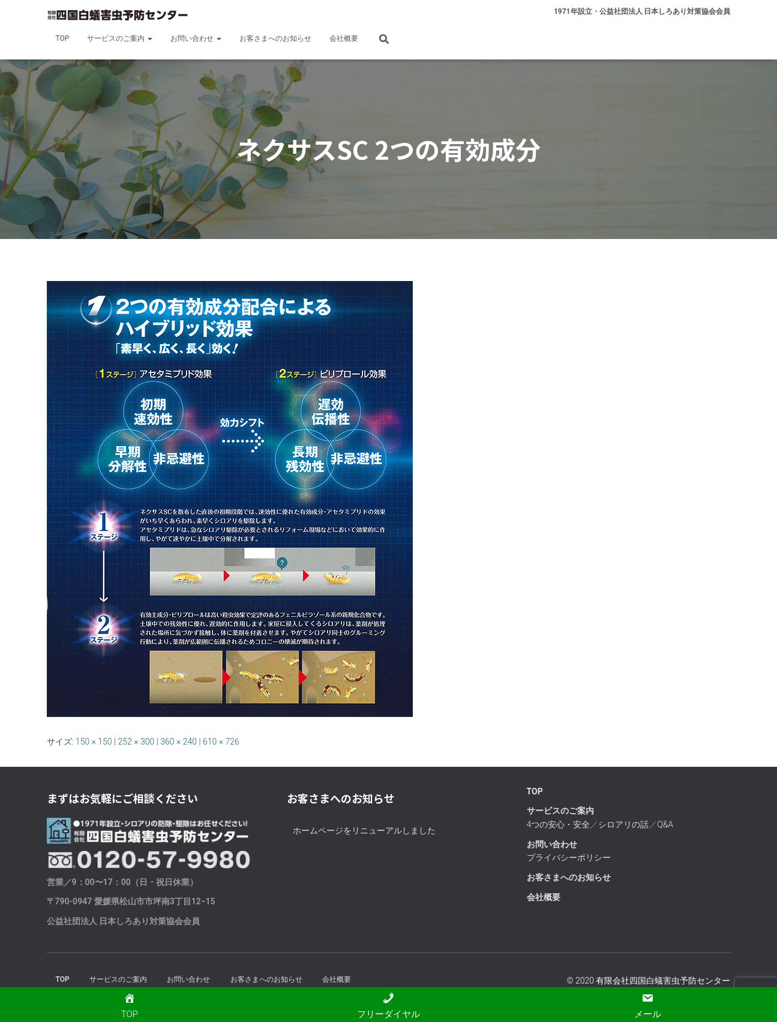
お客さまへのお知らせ (275, 38)
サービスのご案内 (119, 38)
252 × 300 (136, 741)
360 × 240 (178, 741)
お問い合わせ (195, 38)
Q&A (665, 824)
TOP (63, 38)
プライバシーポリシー (569, 857)
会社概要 (343, 38)
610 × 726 (221, 741)
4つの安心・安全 (558, 824)
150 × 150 (94, 741)
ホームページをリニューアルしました (364, 830)
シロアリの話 (623, 824)
